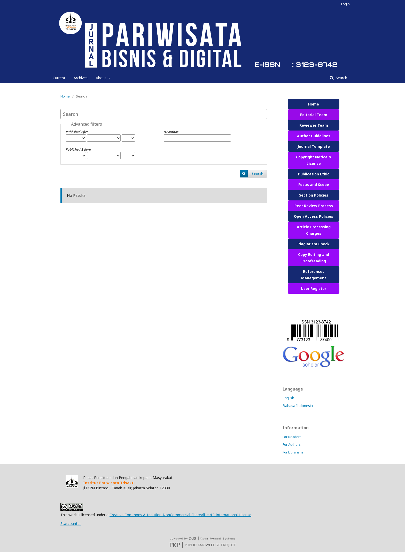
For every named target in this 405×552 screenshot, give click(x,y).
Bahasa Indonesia (298, 405)
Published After (77, 131)
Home (65, 96)
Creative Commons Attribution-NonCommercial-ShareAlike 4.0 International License (180, 514)
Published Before (78, 149)
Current (59, 77)
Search (341, 77)
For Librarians (293, 452)
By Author (171, 131)
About (101, 77)
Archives (81, 77)
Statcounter (70, 523)
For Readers (292, 436)
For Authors (292, 444)
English (288, 397)
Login (345, 4)
